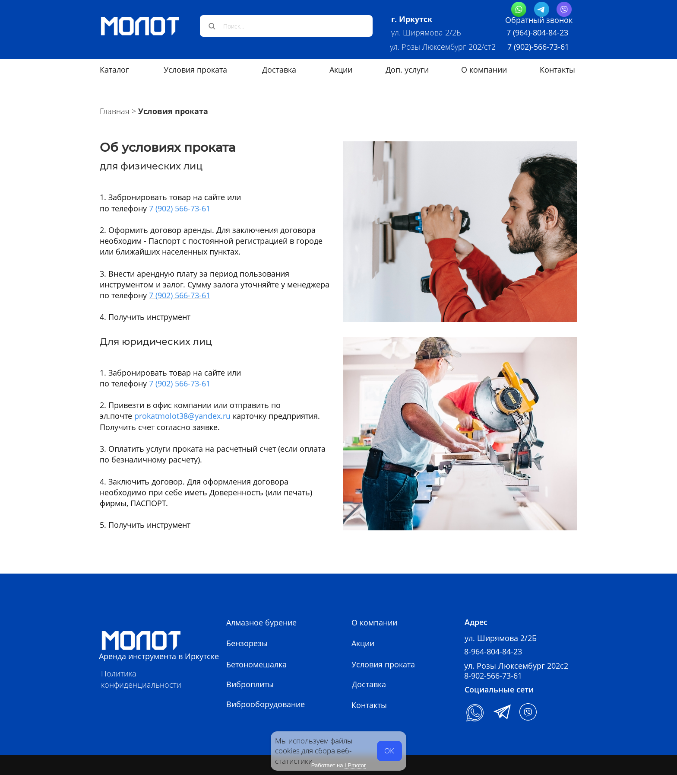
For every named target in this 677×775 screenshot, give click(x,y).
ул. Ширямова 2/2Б (426, 32)
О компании (484, 69)
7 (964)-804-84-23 (537, 32)
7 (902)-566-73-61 (538, 46)
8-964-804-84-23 (493, 651)
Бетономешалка (256, 664)
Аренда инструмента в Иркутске (159, 656)
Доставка (279, 69)
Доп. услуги (407, 69)
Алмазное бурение (261, 622)
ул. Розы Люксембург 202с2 (516, 665)
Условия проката (195, 69)
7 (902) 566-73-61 (179, 208)
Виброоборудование (265, 704)
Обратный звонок (539, 20)
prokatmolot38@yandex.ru (182, 416)
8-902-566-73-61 (493, 675)
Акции (340, 69)
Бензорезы (247, 643)
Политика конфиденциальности (141, 678)
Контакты (557, 69)
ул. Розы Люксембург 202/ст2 (444, 46)
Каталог (114, 69)
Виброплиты (250, 684)
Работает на (338, 765)
